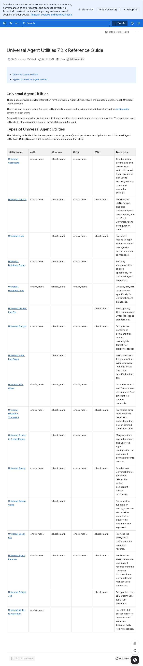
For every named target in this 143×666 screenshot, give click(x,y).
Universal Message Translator (13, 414)
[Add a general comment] (22, 658)
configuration (122, 109)
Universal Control (17, 199)
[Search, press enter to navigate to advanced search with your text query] (66, 23)
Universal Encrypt (17, 326)
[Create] (119, 23)
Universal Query (16, 468)
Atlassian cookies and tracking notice (51, 14)
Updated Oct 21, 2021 (117, 31)
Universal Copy (16, 236)
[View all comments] (135, 643)
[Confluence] (17, 23)
